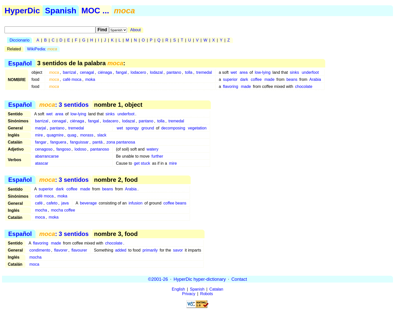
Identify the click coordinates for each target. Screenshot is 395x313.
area (244, 72)
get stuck (142, 163)
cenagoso (43, 149)
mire (39, 135)
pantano (174, 72)
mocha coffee (63, 210)
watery (152, 149)
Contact (239, 279)
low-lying (263, 72)
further (157, 156)
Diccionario (19, 40)
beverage (88, 203)
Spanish (60, 10)
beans (292, 79)
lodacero (138, 72)
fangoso (63, 149)
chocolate (303, 86)
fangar (40, 142)
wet (234, 72)
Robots (206, 294)
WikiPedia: (42, 49)
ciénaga (105, 72)
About (135, 30)
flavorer (61, 250)
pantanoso (99, 149)
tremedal (204, 72)
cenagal (87, 72)
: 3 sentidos (64, 104)
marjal (40, 128)
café (39, 203)
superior (230, 79)
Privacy (188, 294)
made (270, 79)
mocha (41, 210)
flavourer (79, 250)
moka (90, 79)
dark (244, 79)
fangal (121, 72)
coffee (256, 79)
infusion (135, 203)
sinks (294, 72)
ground (148, 128)
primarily (150, 250)
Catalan (216, 289)
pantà (97, 142)
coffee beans (174, 203)
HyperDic (22, 10)
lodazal (156, 72)
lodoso (80, 149)
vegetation (197, 128)
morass (86, 135)
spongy (132, 128)
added (120, 250)
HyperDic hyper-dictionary (200, 279)
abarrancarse (47, 156)
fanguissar (79, 142)
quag (71, 135)
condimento (39, 250)
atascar (41, 163)
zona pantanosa (120, 142)
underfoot (310, 72)
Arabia (315, 79)
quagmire (55, 135)
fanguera (58, 142)
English (178, 289)
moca (40, 217)
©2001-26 (158, 279)
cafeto (51, 203)
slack (101, 135)
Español (20, 63)
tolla (188, 72)
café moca (72, 79)
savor (178, 250)
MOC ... (95, 10)
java (65, 203)
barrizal (69, 72)
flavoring (230, 86)
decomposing (173, 128)
